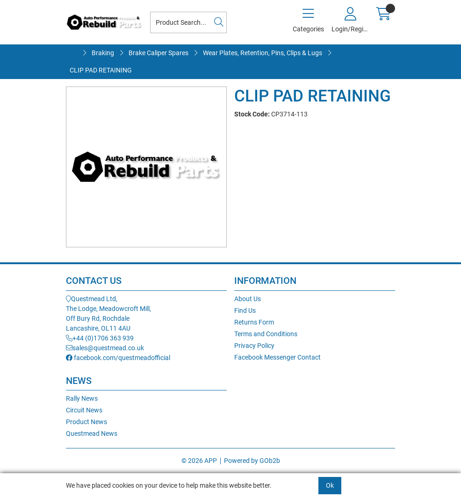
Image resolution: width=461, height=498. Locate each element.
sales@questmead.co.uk (105, 348)
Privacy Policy (254, 345)
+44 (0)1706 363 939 (100, 338)
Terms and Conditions (265, 334)
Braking (103, 53)
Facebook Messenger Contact (277, 357)
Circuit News (84, 410)
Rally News (82, 398)
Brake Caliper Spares (158, 53)
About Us (247, 299)
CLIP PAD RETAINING (101, 70)
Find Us (245, 310)
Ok (330, 485)
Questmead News (91, 433)
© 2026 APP (199, 460)
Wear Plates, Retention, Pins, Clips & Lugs (262, 53)
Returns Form (254, 322)
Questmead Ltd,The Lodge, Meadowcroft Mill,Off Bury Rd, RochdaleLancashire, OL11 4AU (108, 313)
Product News (86, 422)
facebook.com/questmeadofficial (118, 357)
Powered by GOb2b (252, 460)
